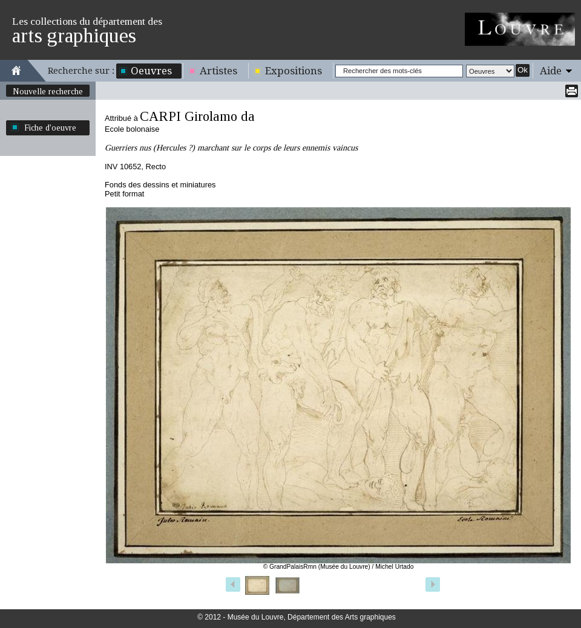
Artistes (218, 71)
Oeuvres (151, 71)
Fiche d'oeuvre (50, 127)
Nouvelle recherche (48, 91)
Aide (551, 71)
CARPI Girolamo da (197, 116)
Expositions (293, 71)
